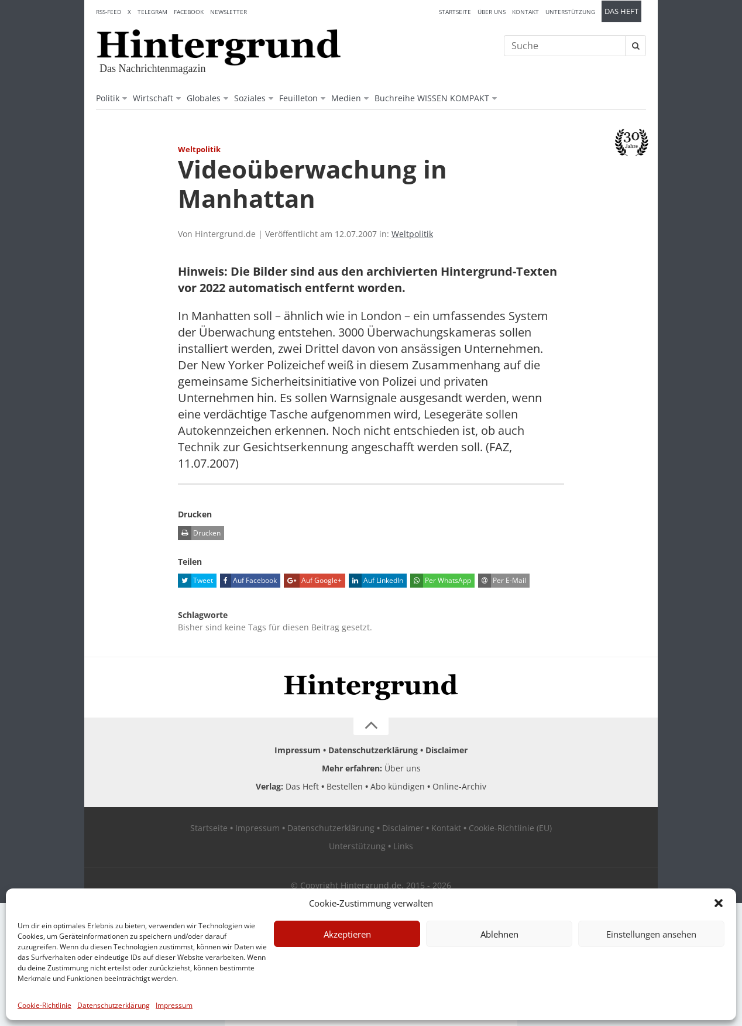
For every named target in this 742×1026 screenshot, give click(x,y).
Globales (204, 98)
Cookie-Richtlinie (44, 1005)
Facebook (189, 12)
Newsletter (228, 12)
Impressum (174, 1005)
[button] (718, 903)
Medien (346, 98)
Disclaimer (446, 750)
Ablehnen (499, 934)
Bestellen (345, 786)
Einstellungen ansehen (651, 934)
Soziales (250, 98)
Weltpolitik (412, 233)
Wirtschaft (153, 98)
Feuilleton (298, 98)
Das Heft (621, 11)
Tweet (195, 581)
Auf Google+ (313, 581)
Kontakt (525, 12)
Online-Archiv (459, 786)
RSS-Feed (108, 12)
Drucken (199, 533)
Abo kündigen (397, 786)
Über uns (492, 12)
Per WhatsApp (440, 581)
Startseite (455, 12)
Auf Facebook (248, 581)
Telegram (152, 12)
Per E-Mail (502, 581)
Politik (107, 98)
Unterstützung (570, 12)
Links (403, 846)
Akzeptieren (347, 934)
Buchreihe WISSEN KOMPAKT (432, 98)
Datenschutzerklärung (113, 1005)
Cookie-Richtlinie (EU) (510, 827)
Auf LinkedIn (376, 581)
